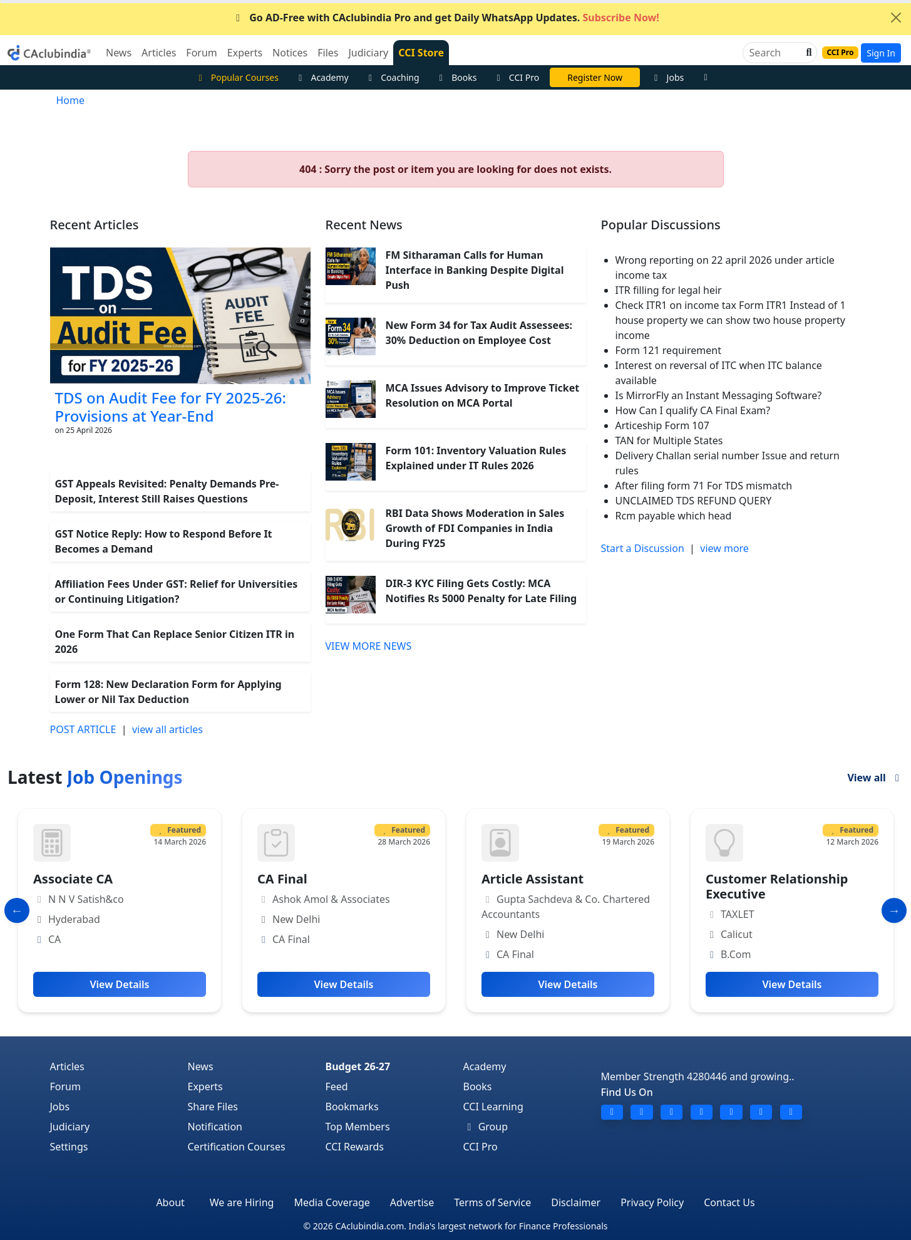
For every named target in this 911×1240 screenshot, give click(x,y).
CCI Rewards (355, 1147)
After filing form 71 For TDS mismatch (704, 485)
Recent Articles (94, 224)
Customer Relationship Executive (777, 886)
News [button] (118, 53)
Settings (69, 1147)
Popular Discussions (661, 224)
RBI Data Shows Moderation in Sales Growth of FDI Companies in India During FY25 (475, 528)
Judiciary (70, 1126)
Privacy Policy (652, 1202)
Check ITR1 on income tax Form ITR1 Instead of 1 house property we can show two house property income (730, 320)
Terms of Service (492, 1202)
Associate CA (73, 878)
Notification (215, 1126)
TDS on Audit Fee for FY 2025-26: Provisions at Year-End (171, 406)
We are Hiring (242, 1202)
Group (485, 1126)
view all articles (167, 729)
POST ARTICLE (83, 729)
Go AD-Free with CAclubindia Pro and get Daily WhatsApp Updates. (445, 17)
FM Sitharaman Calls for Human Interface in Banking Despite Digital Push (475, 270)
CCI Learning (493, 1106)
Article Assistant (532, 878)
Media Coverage (331, 1202)
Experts (205, 1086)
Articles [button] (159, 53)
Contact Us (729, 1202)
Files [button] (327, 53)
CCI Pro (516, 77)
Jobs (667, 77)
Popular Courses (237, 77)
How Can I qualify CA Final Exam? (693, 410)
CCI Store (421, 53)
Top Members (358, 1126)
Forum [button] (201, 53)
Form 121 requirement (668, 350)
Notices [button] (289, 53)
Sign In (881, 53)
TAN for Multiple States (669, 440)
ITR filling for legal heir (668, 290)
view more (724, 548)
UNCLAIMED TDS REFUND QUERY (693, 501)
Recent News (364, 224)
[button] (807, 53)
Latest (95, 777)
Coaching (392, 77)
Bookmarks (352, 1106)
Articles (67, 1066)
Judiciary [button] (368, 53)
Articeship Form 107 (662, 425)
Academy (322, 77)
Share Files (213, 1106)
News (201, 1066)
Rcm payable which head (673, 516)
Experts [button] (244, 53)
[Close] (896, 17)
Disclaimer (575, 1202)
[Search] (774, 52)
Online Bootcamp (594, 77)
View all (875, 777)
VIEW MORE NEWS (369, 646)
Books (456, 77)
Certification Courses (237, 1147)
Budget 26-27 (358, 1066)
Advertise (412, 1202)
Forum (65, 1086)
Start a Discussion (642, 548)
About (170, 1202)
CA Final (282, 878)
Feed (337, 1086)
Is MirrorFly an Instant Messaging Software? (718, 395)
